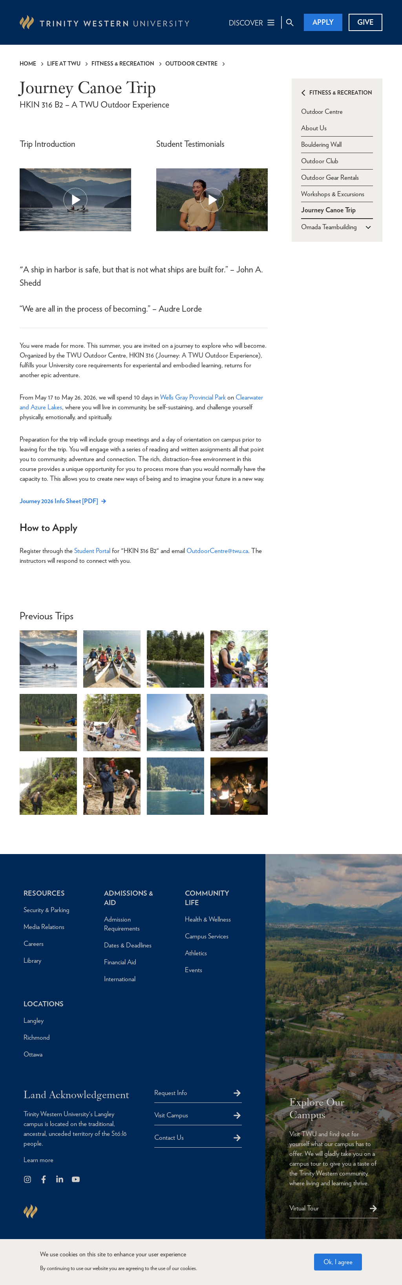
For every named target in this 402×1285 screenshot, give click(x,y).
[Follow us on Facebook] (44, 1180)
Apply (323, 22)
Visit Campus (171, 1115)
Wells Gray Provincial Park (193, 397)
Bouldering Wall (321, 144)
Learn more (38, 1160)
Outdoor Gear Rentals (330, 177)
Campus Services (207, 936)
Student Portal (92, 551)
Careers (34, 943)
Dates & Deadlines (128, 945)
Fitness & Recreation (122, 63)
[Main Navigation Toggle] (252, 22)
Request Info (170, 1093)
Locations (44, 1004)
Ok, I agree (338, 1262)
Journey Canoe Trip (328, 210)
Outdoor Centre (191, 63)
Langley (34, 1020)
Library (32, 960)
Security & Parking (47, 910)
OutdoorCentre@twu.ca (218, 551)
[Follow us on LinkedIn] (60, 1180)
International (119, 979)
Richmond (37, 1037)
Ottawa (33, 1054)
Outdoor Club (319, 160)
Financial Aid (120, 962)
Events (193, 970)
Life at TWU (63, 63)
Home (28, 63)
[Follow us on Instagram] (28, 1180)
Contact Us (169, 1137)
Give (365, 22)
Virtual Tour (304, 1208)
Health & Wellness (208, 919)
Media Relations (44, 927)
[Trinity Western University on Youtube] (76, 1180)
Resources (44, 893)
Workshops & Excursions (332, 193)
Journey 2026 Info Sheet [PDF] (59, 501)
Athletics (196, 953)
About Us (314, 127)
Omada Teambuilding (329, 227)
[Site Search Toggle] (289, 22)
